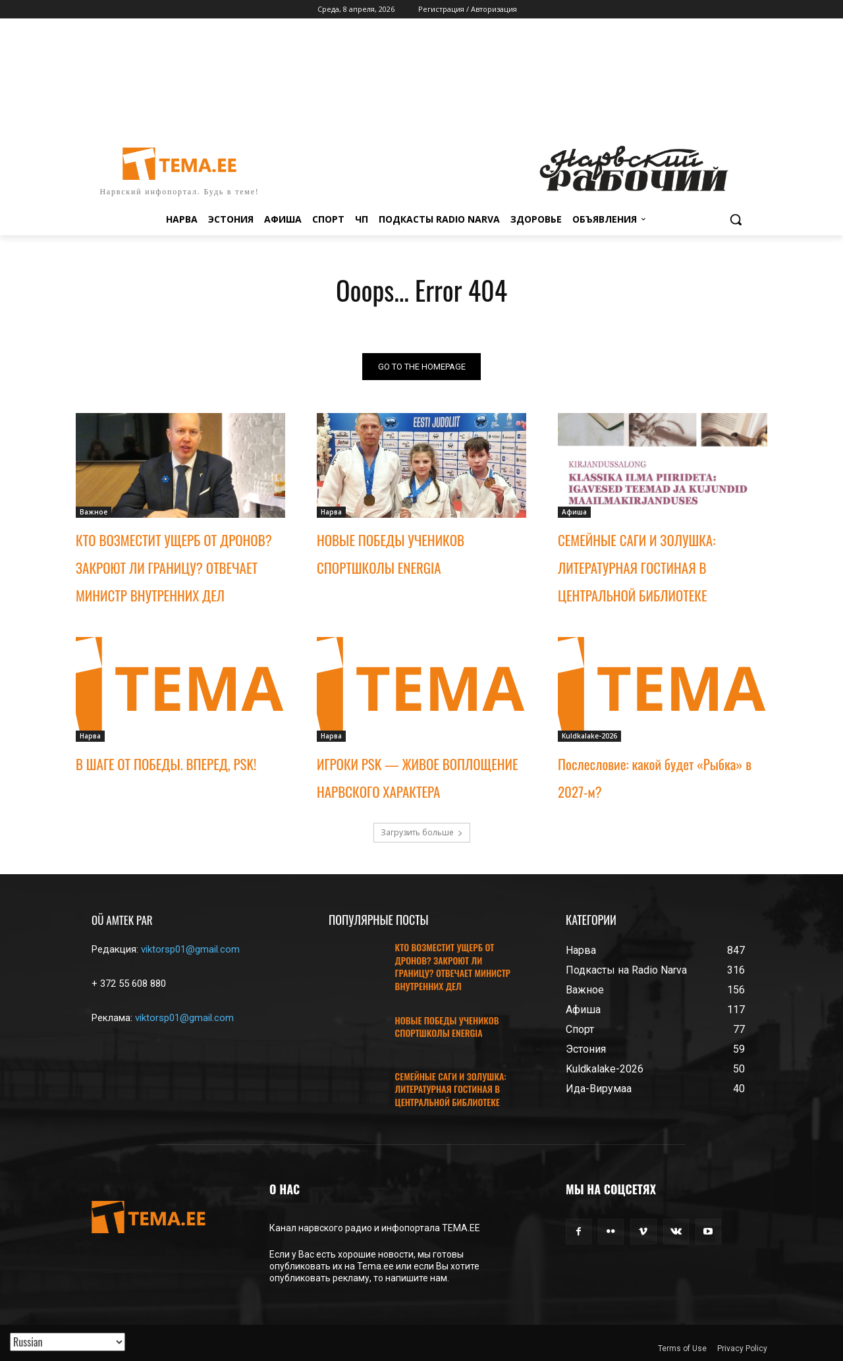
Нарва (331, 511)
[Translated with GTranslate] (67, 1342)
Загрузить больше (422, 832)
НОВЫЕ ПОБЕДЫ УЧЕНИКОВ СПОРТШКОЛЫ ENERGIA (447, 1026)
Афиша (574, 511)
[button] (735, 219)
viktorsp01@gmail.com (190, 949)
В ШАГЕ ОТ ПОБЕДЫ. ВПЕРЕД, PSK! (166, 764)
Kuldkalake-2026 (589, 735)
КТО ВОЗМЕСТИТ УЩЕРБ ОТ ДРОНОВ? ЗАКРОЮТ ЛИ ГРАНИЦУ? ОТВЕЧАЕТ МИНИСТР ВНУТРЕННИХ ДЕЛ (174, 567)
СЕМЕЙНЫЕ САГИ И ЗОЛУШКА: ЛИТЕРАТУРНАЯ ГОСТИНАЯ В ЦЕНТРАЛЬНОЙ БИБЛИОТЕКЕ (636, 567)
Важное (93, 511)
